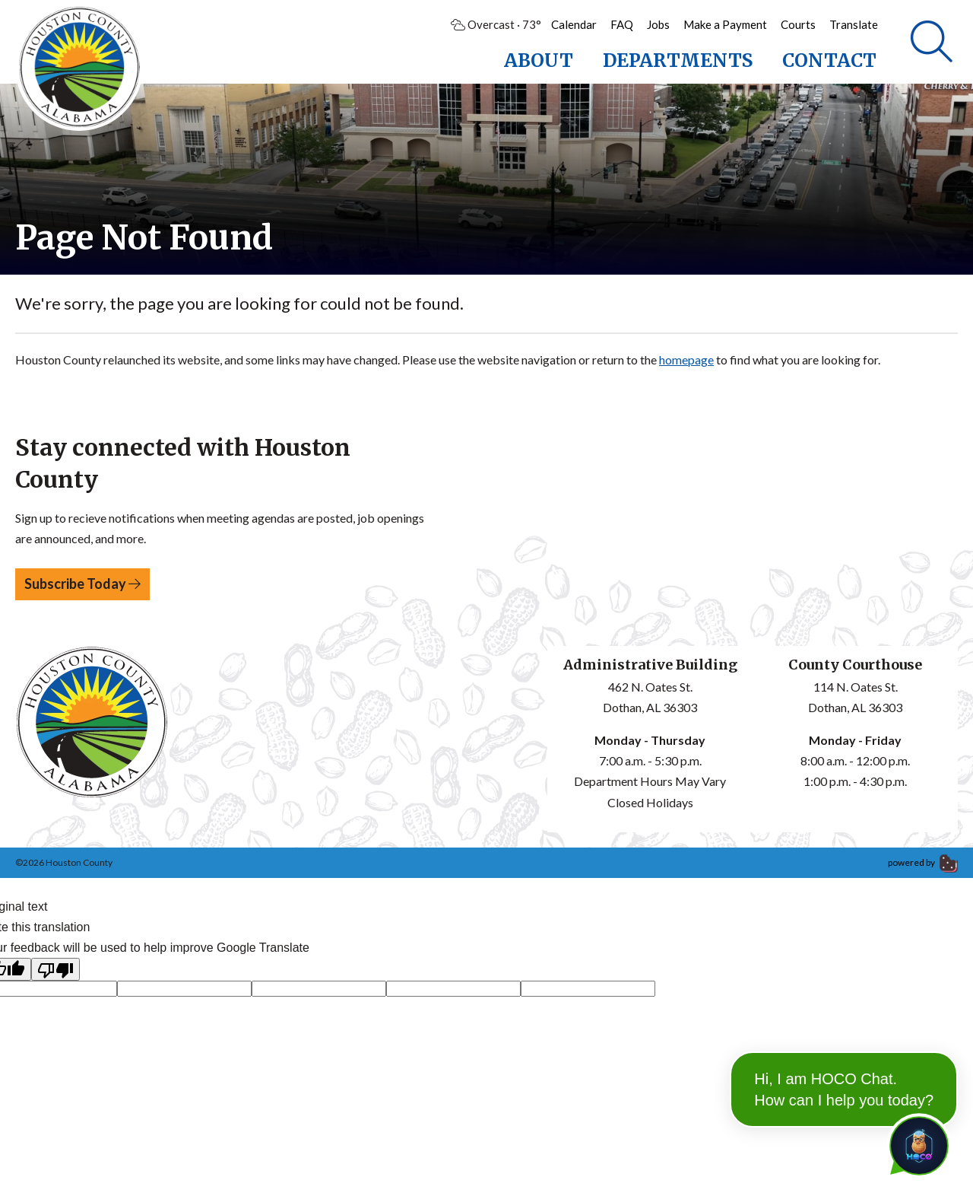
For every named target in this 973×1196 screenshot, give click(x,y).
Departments (678, 60)
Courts (798, 24)
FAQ (621, 24)
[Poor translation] (55, 969)
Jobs (658, 24)
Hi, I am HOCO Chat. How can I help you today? (843, 1051)
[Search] (931, 42)
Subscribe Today (82, 583)
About (538, 60)
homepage (686, 359)
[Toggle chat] (916, 1143)
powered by (923, 862)
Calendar (574, 24)
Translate (853, 24)
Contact (829, 60)
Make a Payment (725, 24)
